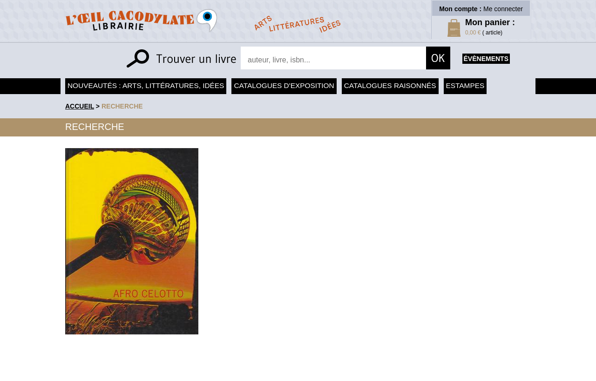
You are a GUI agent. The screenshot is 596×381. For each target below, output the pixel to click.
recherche (122, 106)
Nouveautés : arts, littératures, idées (146, 85)
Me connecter (503, 9)
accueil (79, 106)
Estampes (465, 85)
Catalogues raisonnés (390, 85)
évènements (486, 58)
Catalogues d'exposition (284, 85)
